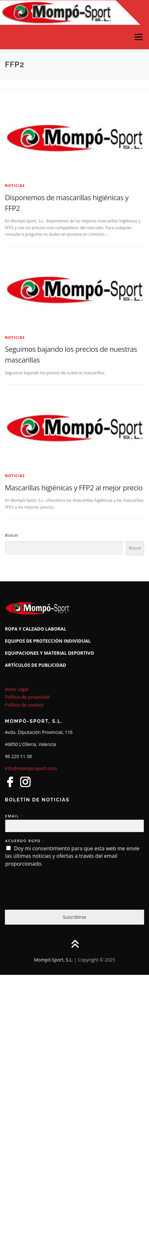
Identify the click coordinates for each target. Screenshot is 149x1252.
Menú (138, 37)
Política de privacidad (27, 697)
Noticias (15, 185)
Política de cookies (24, 705)
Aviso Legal (16, 689)
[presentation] (54, 898)
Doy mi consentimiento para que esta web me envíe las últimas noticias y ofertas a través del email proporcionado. (72, 856)
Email (14, 816)
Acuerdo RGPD (24, 841)
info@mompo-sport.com (31, 768)
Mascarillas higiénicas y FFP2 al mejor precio (74, 487)
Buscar (12, 535)
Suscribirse (74, 917)
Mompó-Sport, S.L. (53, 960)
